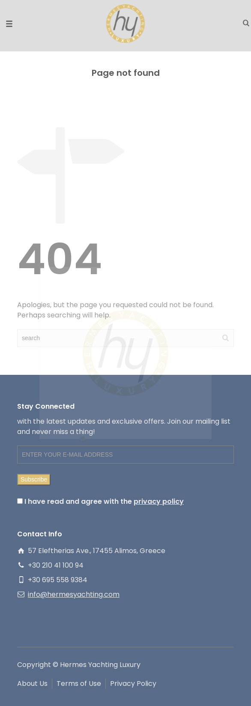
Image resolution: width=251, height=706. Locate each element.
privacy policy (159, 501)
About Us (32, 683)
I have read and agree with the (100, 501)
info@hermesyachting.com (74, 594)
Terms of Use (79, 683)
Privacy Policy (133, 683)
